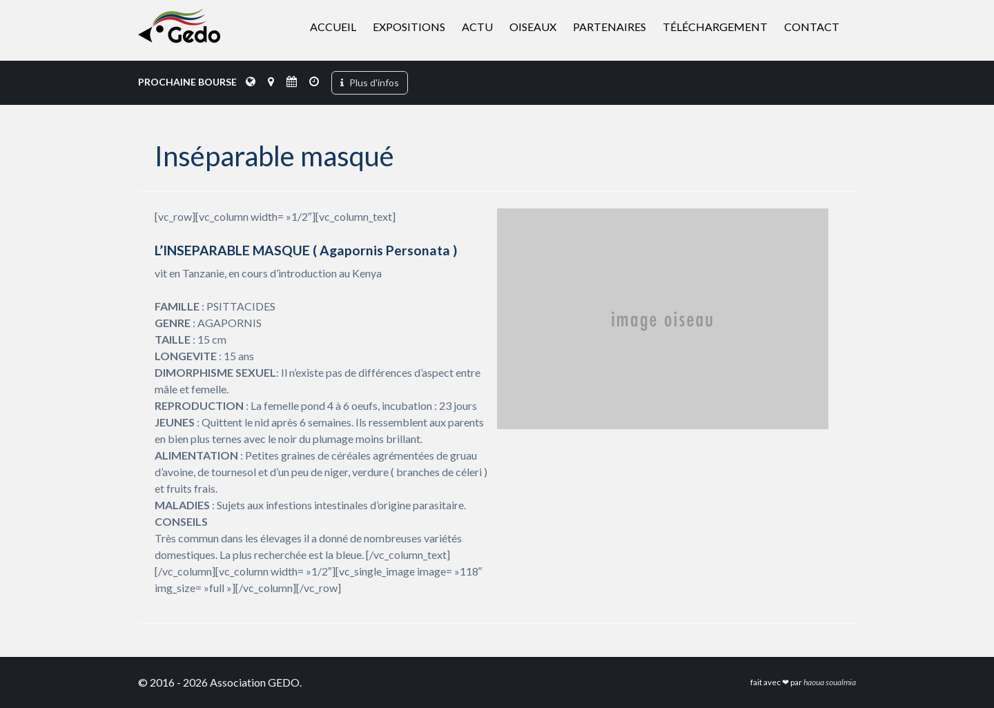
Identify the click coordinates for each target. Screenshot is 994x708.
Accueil (333, 26)
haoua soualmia (829, 682)
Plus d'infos (369, 82)
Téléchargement (715, 26)
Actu (477, 26)
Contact (811, 26)
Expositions (409, 26)
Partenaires (609, 26)
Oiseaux (532, 26)
